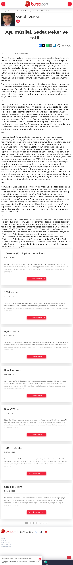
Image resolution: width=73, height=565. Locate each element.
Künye (3, 538)
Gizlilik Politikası (6, 544)
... (40, 523)
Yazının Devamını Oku (36, 279)
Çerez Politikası (5, 542)
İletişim (3, 540)
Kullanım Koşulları (6, 546)
